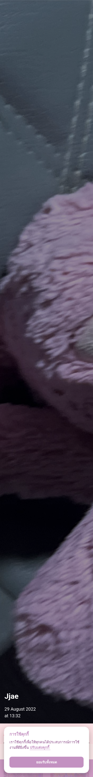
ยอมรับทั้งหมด (46, 762)
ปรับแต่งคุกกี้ (40, 748)
